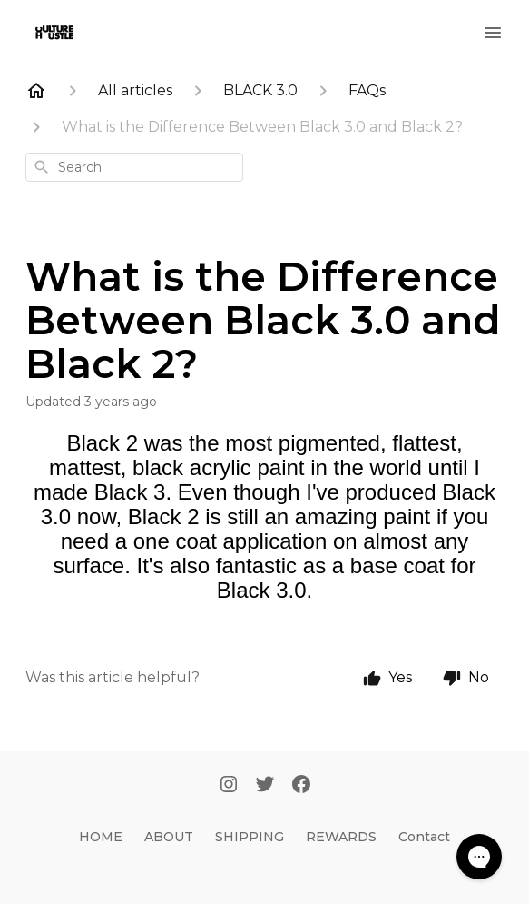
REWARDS (341, 837)
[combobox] (134, 167)
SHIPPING (249, 837)
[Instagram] (229, 786)
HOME (100, 837)
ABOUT (168, 837)
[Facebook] (301, 786)
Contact (424, 837)
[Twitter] (265, 786)
